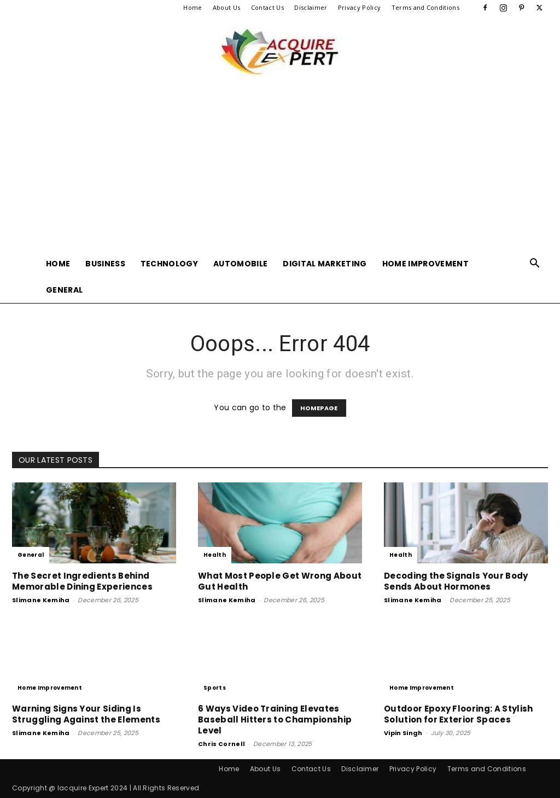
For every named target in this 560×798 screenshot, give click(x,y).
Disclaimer (310, 7)
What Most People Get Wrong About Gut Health (279, 581)
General (64, 289)
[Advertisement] (280, 168)
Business (105, 263)
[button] (535, 264)
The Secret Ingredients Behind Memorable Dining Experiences (82, 581)
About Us (227, 7)
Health (214, 555)
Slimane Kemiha (40, 600)
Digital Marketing (324, 263)
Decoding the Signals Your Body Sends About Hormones (456, 581)
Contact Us (267, 7)
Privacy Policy (359, 7)
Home (192, 7)
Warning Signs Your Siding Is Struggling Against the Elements (86, 714)
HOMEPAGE (319, 408)
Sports (214, 688)
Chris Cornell (221, 743)
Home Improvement (425, 263)
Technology (169, 263)
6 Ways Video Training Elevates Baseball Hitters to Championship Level (275, 719)
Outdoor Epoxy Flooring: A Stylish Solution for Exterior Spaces (458, 714)
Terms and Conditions (425, 7)
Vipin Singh (403, 733)
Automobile (240, 263)
